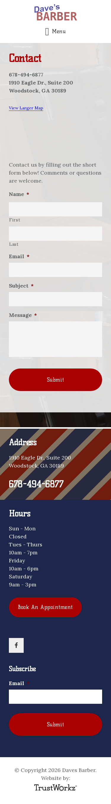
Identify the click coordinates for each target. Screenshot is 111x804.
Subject (21, 285)
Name (19, 194)
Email (19, 256)
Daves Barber (55, 13)
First (14, 220)
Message (23, 315)
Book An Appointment (45, 607)
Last (14, 244)
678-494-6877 (36, 484)
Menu (59, 31)
